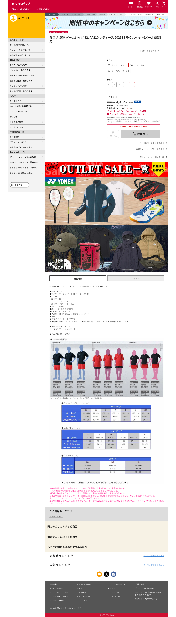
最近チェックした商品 (58, 592)
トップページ (51, 14)
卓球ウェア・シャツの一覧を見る (150, 149)
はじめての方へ (16, 127)
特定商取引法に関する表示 (21, 147)
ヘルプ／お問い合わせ (19, 111)
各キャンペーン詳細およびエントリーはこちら (127, 114)
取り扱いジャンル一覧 (58, 596)
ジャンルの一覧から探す (20, 70)
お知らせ (13, 116)
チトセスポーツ (56, 516)
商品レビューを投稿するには (152, 157)
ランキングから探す (18, 86)
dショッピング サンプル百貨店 (23, 157)
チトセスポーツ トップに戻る (151, 143)
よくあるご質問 (16, 122)
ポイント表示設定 (84, 596)
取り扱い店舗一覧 (56, 600)
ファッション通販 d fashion (21, 172)
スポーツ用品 (90, 14)
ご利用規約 (14, 137)
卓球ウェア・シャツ (116, 14)
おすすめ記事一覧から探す (21, 91)
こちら (78, 608)
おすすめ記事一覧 (84, 584)
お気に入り (113, 135)
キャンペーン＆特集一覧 (20, 50)
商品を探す (54, 584)
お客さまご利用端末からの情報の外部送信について (148, 593)
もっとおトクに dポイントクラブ (24, 167)
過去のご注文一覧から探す (21, 80)
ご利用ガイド (15, 101)
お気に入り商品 (56, 588)
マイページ (81, 592)
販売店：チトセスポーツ (149, 51)
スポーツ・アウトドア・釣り (70, 14)
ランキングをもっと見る (153, 555)
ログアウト (19, 185)
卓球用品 (102, 14)
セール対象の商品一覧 (19, 44)
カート (79, 588)
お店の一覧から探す (18, 65)
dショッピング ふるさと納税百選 (24, 162)
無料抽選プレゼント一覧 (20, 55)
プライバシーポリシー (19, 142)
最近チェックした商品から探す (23, 75)
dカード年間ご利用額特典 (21, 106)
